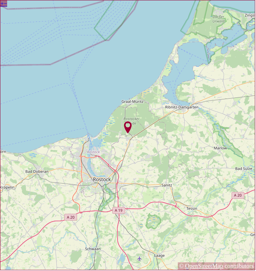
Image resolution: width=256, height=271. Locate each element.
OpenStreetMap (204, 266)
